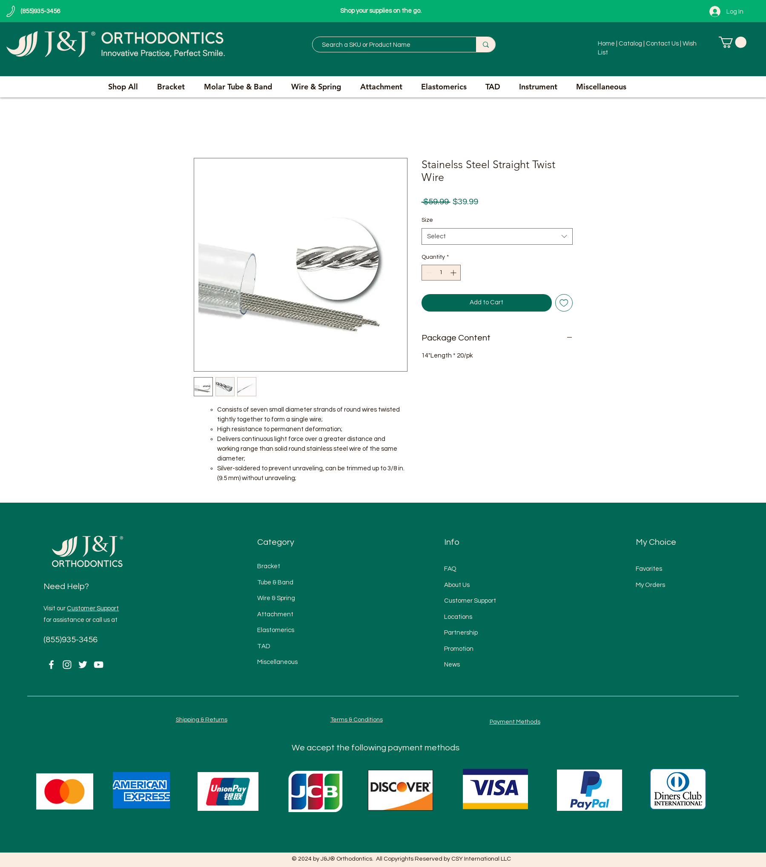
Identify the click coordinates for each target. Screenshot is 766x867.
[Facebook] (51, 664)
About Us (457, 585)
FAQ (450, 569)
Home (607, 43)
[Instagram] (67, 664)
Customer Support (93, 608)
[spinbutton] (441, 272)
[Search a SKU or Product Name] (390, 45)
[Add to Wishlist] (564, 303)
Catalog (630, 43)
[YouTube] (98, 664)
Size (427, 220)
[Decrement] (428, 272)
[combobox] (497, 236)
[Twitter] (83, 664)
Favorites (649, 569)
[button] (732, 42)
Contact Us (663, 43)
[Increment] (454, 272)
